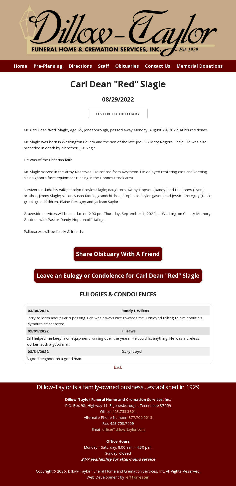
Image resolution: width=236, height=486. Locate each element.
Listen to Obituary (118, 113)
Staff (103, 66)
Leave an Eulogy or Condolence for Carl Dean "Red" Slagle (118, 275)
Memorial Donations (199, 66)
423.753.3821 (124, 411)
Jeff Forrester (137, 477)
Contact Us (157, 66)
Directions (80, 66)
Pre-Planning (47, 66)
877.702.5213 (140, 417)
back (118, 367)
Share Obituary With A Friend (118, 254)
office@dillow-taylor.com (123, 429)
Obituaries (127, 66)
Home (20, 66)
